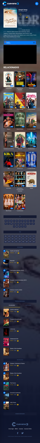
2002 (27, 241)
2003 (23, 241)
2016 (9, 238)
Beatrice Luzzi (23, 35)
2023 (16, 236)
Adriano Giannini (15, 31)
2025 (9, 236)
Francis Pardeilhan (10, 36)
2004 (20, 241)
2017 (5, 238)
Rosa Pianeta (17, 36)
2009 (34, 238)
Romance (28, 30)
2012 (23, 238)
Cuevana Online (27, 428)
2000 (34, 241)
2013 (20, 238)
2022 (20, 236)
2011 (27, 238)
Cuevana (21, 428)
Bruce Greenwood (22, 31)
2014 (16, 238)
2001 (30, 241)
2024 (13, 236)
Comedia (24, 30)
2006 (13, 241)
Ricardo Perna (10, 35)
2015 (13, 238)
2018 (34, 236)
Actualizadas (12, 305)
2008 (5, 241)
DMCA (16, 428)
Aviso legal (11, 428)
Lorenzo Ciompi (29, 35)
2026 (5, 236)
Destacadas (28, 305)
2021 (23, 236)
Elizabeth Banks (12, 33)
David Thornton (26, 33)
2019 (30, 236)
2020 (27, 236)
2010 (30, 238)
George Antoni (16, 35)
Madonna (9, 31)
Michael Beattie (19, 33)
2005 (16, 241)
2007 (9, 241)
